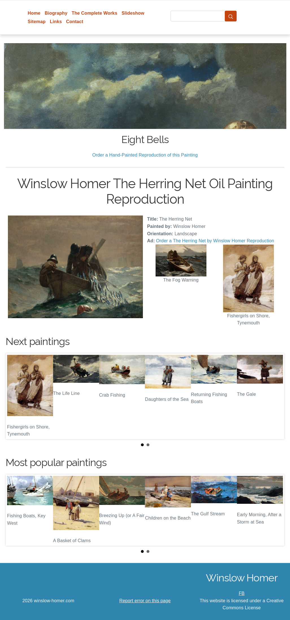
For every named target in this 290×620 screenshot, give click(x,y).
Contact (74, 21)
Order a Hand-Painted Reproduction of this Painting (145, 155)
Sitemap (36, 21)
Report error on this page (145, 600)
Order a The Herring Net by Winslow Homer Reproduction (215, 240)
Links (56, 21)
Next (275, 396)
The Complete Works (94, 13)
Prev (14, 396)
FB (242, 593)
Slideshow (132, 13)
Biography (56, 13)
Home (34, 13)
